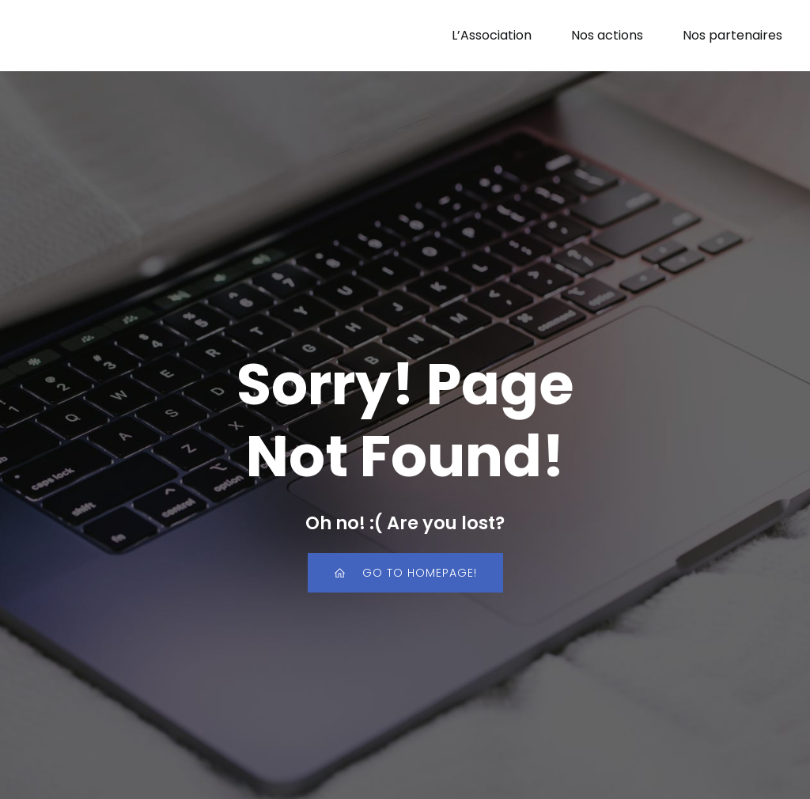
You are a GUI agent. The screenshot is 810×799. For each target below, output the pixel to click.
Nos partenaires (732, 35)
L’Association (492, 35)
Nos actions (607, 35)
